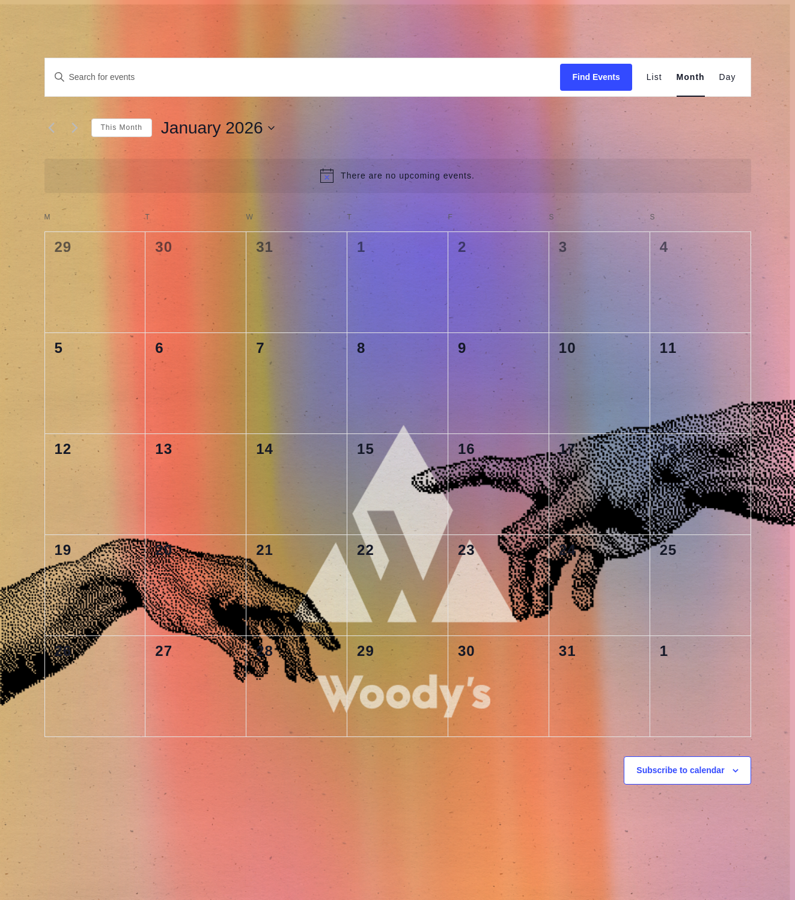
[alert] (397, 175)
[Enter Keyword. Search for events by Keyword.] (303, 77)
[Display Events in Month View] (691, 77)
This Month (121, 127)
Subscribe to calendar (680, 770)
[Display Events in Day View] (727, 77)
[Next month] (75, 128)
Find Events (596, 77)
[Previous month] (51, 128)
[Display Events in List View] (654, 77)
